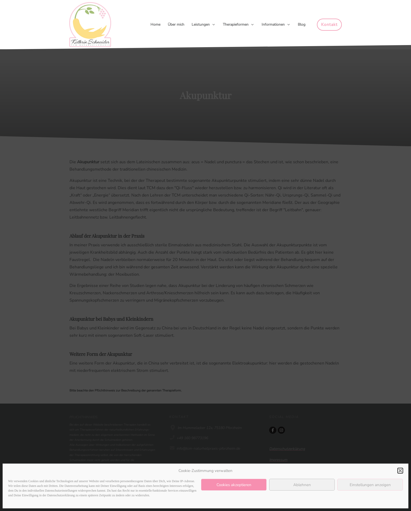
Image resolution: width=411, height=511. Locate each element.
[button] (400, 470)
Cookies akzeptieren (234, 484)
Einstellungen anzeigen (370, 484)
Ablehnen (302, 484)
